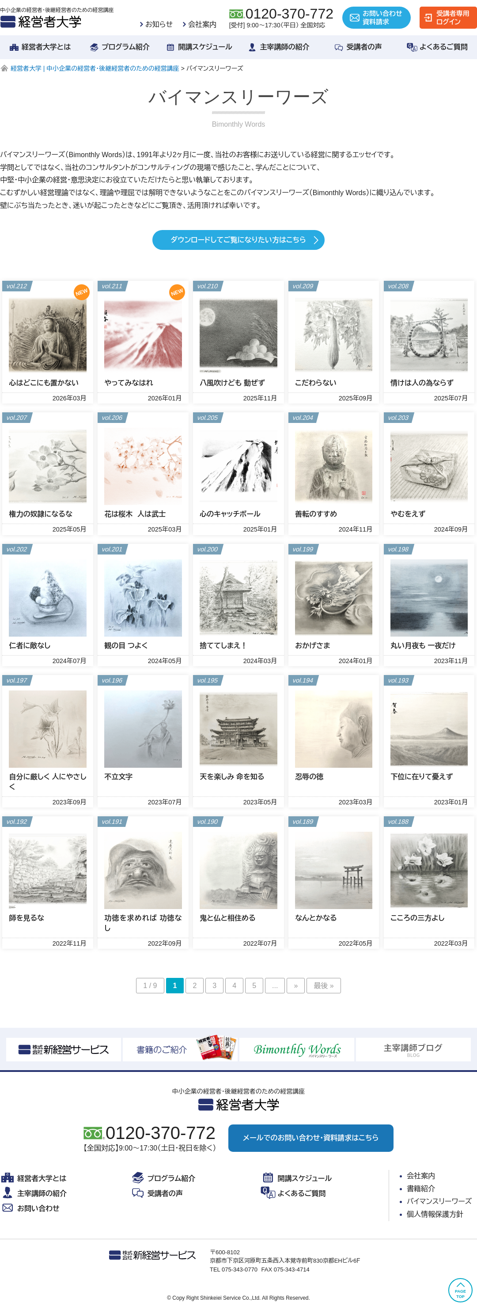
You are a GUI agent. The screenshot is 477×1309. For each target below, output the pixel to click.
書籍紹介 (421, 1188)
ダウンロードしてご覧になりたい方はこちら (238, 240)
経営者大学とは (40, 47)
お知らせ (159, 24)
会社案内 (202, 24)
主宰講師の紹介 (278, 47)
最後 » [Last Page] (323, 985)
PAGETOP (460, 1289)
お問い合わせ (30, 1208)
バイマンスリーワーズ (439, 1201)
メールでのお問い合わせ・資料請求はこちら (311, 1138)
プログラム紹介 (119, 47)
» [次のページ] (296, 985)
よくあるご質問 (437, 47)
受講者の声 (357, 47)
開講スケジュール (198, 47)
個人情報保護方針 (435, 1214)
